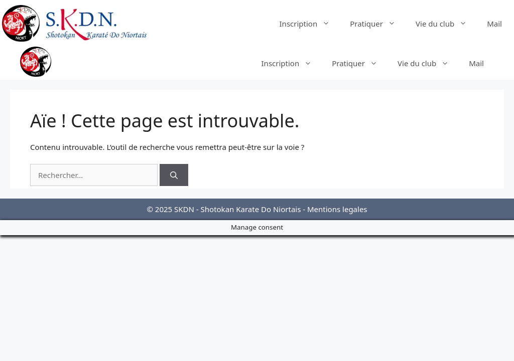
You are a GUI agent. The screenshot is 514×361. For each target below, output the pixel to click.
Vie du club (446, 24)
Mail (494, 24)
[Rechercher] (174, 175)
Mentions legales (337, 209)
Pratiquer (378, 24)
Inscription (310, 24)
